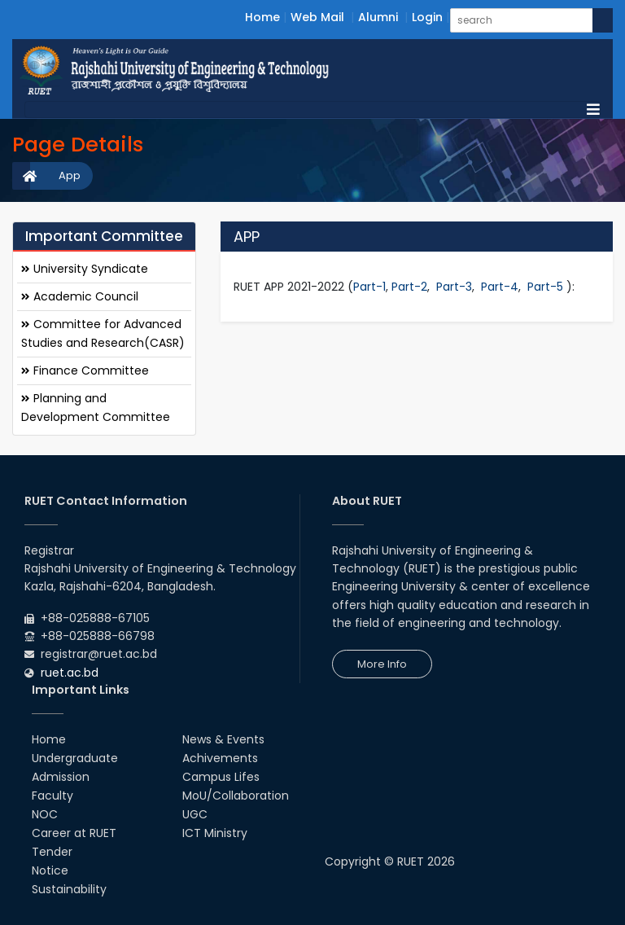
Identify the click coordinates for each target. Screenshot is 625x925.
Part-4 (499, 286)
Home (262, 17)
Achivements (220, 758)
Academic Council (79, 296)
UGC (195, 814)
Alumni (378, 17)
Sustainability (69, 889)
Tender (52, 852)
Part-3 (452, 286)
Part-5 (545, 286)
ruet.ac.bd (69, 672)
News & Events (223, 739)
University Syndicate (84, 269)
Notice (50, 870)
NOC (45, 814)
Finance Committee (85, 370)
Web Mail (317, 17)
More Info (382, 664)
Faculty (52, 795)
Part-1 (369, 286)
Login (427, 17)
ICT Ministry (214, 833)
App (70, 175)
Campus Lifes (221, 777)
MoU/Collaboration (235, 795)
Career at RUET (74, 833)
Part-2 (409, 286)
